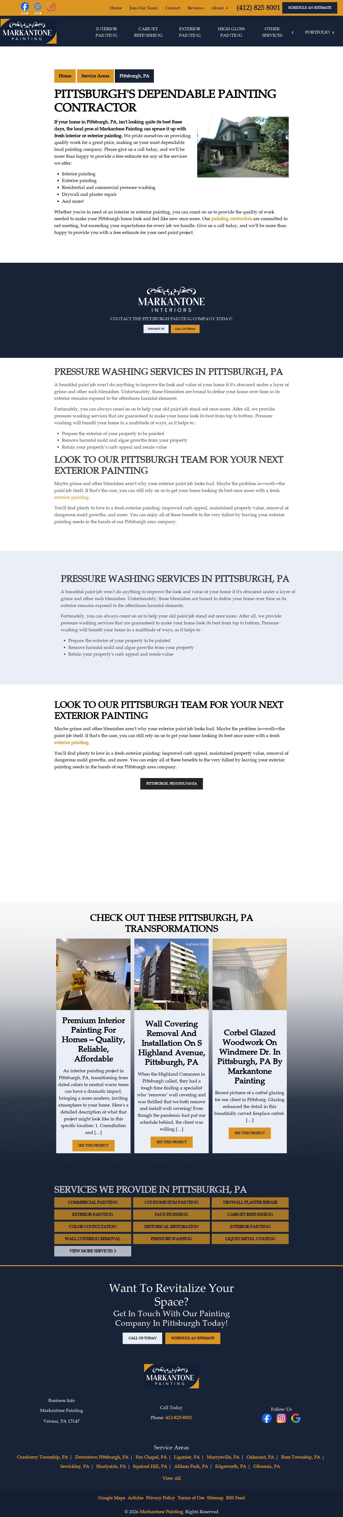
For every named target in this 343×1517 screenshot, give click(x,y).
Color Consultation (92, 1242)
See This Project (93, 1145)
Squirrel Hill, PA (150, 1466)
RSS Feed (235, 1498)
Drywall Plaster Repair (250, 1217)
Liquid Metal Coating (250, 1254)
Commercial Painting (93, 1217)
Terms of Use (191, 1498)
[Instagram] (51, 7)
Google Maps (111, 1498)
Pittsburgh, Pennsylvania (171, 783)
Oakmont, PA (260, 1457)
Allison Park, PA (191, 1466)
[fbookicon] (267, 1418)
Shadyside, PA (111, 1466)
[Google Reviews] (38, 11)
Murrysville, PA (223, 1457)
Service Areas (95, 76)
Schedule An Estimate (309, 7)
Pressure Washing (171, 1254)
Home (65, 76)
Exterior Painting (92, 1229)
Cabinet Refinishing (250, 1229)
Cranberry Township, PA (42, 1457)
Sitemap (215, 1498)
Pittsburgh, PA (134, 76)
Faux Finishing (171, 1229)
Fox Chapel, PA (151, 1457)
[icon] (282, 1418)
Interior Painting (250, 1242)
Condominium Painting (171, 1217)
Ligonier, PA (187, 1457)
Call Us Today (173, 312)
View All (171, 1478)
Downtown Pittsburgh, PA (102, 1457)
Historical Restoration (171, 1242)
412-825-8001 (179, 1418)
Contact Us (170, 312)
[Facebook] (25, 11)
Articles (135, 1498)
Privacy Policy (160, 1498)
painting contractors (232, 219)
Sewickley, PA (74, 1466)
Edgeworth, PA (230, 1466)
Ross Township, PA (300, 1457)
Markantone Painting (161, 1512)
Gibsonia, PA (266, 1466)
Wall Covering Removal (93, 1254)
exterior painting (71, 482)
